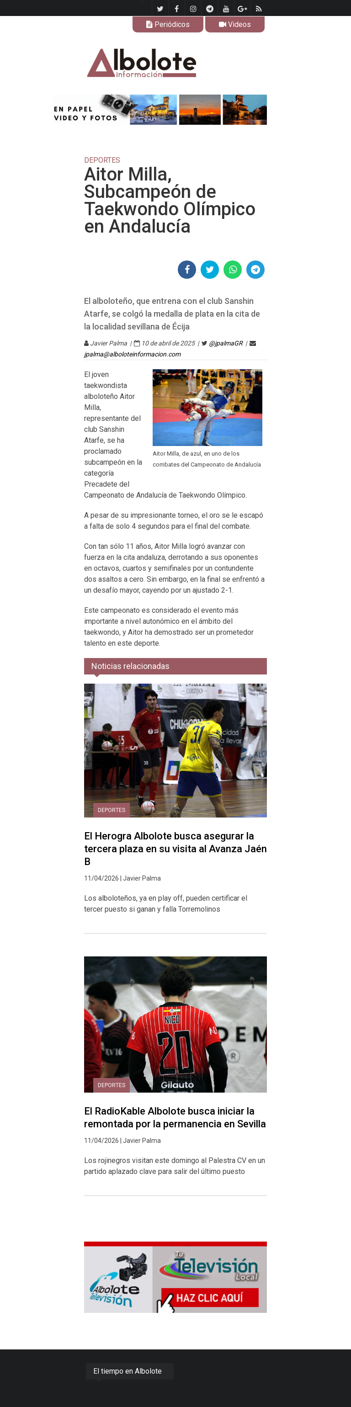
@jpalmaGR (226, 343)
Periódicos (168, 24)
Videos (235, 24)
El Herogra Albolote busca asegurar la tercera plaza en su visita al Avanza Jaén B (175, 848)
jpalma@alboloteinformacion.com (132, 354)
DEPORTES (111, 810)
